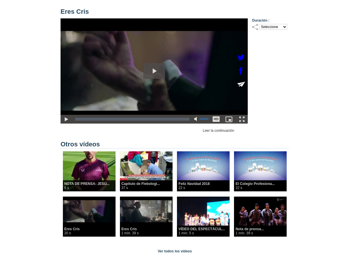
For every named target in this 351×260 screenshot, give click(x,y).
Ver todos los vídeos (175, 251)
